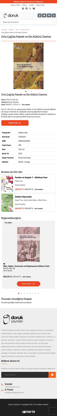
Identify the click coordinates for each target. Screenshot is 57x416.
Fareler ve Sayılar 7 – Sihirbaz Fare (31, 177)
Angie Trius (19, 200)
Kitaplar (11, 30)
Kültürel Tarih (24, 30)
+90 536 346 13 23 (12, 387)
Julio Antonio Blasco (31, 200)
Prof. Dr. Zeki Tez (12, 100)
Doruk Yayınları (13, 102)
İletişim (24, 5)
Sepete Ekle (14, 123)
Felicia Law (19, 181)
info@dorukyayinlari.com (14, 392)
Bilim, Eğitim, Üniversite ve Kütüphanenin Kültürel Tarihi (26, 266)
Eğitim (10, 223)
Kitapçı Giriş (40, 5)
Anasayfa (4, 30)
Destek (31, 5)
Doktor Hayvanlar (23, 197)
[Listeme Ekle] (4, 264)
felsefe (20, 162)
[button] (25, 91)
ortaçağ (27, 162)
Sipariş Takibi (15, 5)
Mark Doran (42, 200)
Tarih (17, 30)
